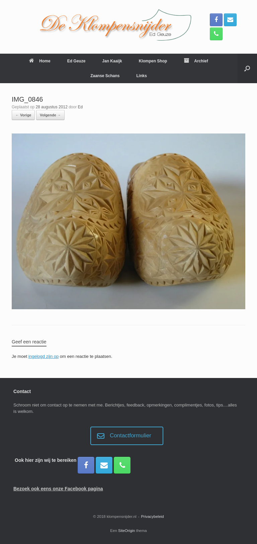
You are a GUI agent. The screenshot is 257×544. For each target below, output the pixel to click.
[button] (247, 68)
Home (39, 61)
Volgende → (50, 115)
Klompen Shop (153, 61)
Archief (196, 61)
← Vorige (23, 115)
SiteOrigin (126, 531)
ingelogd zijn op (43, 356)
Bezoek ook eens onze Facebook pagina (58, 488)
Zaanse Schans (104, 75)
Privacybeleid (152, 516)
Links (142, 75)
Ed (80, 107)
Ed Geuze (76, 61)
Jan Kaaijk (112, 61)
